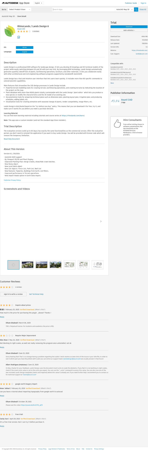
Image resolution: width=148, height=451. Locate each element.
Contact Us (89, 449)
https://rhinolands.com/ (140, 50)
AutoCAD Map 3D (8, 16)
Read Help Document (12, 139)
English (38, 3)
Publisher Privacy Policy (12, 180)
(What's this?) (40, 309)
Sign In (143, 3)
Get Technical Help (36, 294)
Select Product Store (17, 9)
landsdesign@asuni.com (72, 359)
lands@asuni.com (29, 375)
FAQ (83, 449)
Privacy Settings (99, 449)
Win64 (25, 47)
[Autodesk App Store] (16, 3)
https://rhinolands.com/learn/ (73, 115)
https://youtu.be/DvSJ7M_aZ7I (32, 405)
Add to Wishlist (129, 30)
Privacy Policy (42, 449)
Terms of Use (71, 449)
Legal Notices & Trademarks (56, 449)
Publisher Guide (131, 3)
